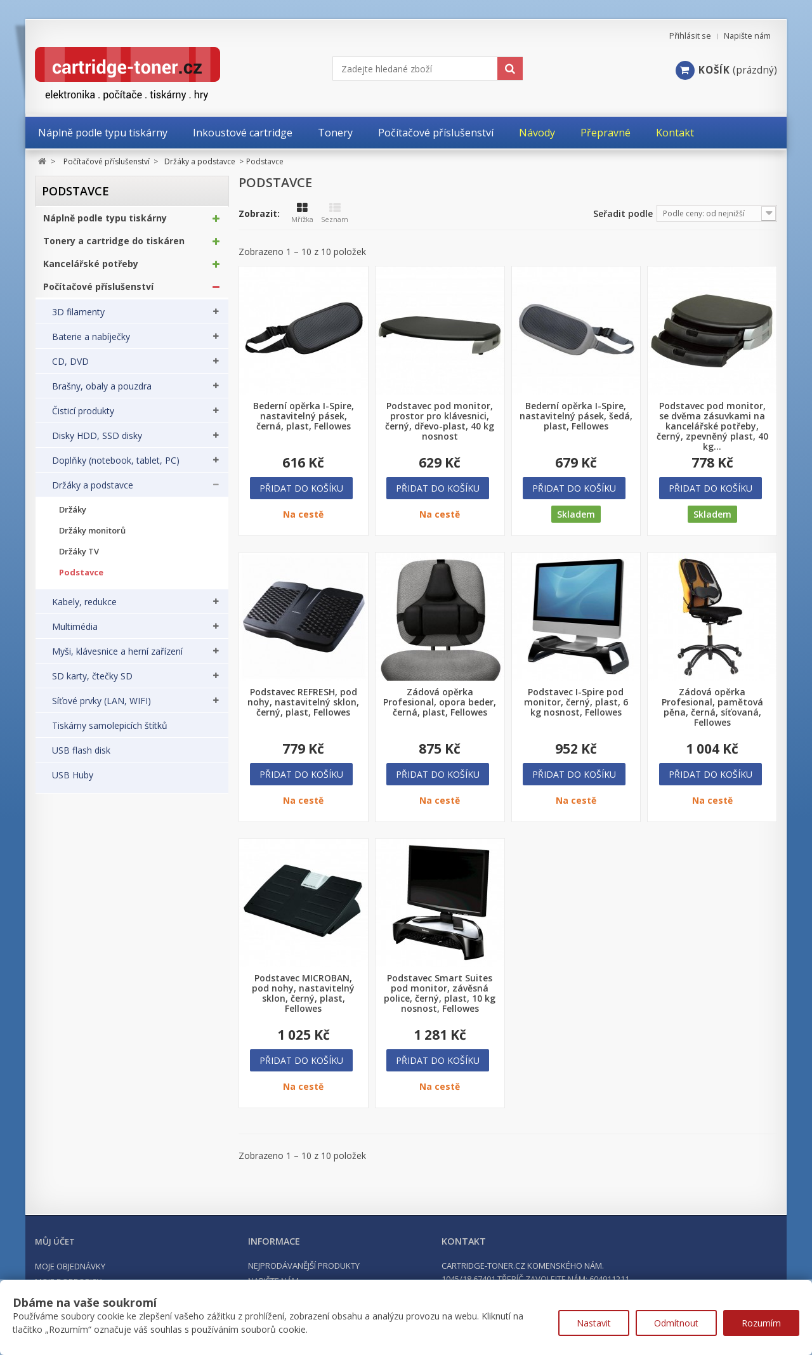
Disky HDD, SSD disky (97, 442)
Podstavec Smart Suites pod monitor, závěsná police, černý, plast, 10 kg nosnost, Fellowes (439, 993)
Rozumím (761, 1323)
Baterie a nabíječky (91, 343)
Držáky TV (79, 558)
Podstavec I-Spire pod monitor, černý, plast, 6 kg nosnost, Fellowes (576, 702)
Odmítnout (676, 1323)
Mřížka (302, 213)
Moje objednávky (70, 1266)
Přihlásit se (690, 35)
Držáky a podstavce (92, 491)
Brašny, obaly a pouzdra (102, 392)
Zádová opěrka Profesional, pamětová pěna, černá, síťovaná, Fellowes (712, 707)
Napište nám (747, 35)
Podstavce (81, 579)
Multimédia (75, 633)
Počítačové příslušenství (98, 293)
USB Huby (72, 781)
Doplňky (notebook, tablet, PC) (116, 466)
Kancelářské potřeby (90, 270)
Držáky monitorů (92, 537)
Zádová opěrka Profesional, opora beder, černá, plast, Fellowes (439, 702)
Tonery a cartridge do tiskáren (114, 247)
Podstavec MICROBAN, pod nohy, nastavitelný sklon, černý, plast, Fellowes (303, 993)
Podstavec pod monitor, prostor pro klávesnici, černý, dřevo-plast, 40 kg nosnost (439, 421)
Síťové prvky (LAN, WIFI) (101, 707)
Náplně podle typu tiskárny (105, 224)
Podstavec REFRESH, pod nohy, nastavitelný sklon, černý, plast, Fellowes (303, 702)
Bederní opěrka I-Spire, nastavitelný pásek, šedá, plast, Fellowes (576, 416)
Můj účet (55, 1241)
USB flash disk (81, 756)
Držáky (72, 516)
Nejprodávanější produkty (304, 1265)
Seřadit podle (623, 213)
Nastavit (594, 1323)
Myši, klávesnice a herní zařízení (117, 657)
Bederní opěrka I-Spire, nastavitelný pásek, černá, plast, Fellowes (303, 416)
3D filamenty (78, 318)
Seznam (334, 213)
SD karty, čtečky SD (92, 682)
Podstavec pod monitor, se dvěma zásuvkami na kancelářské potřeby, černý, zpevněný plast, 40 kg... (712, 426)
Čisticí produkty (83, 417)
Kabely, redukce (84, 608)
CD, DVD (70, 367)
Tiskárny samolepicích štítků (109, 732)
